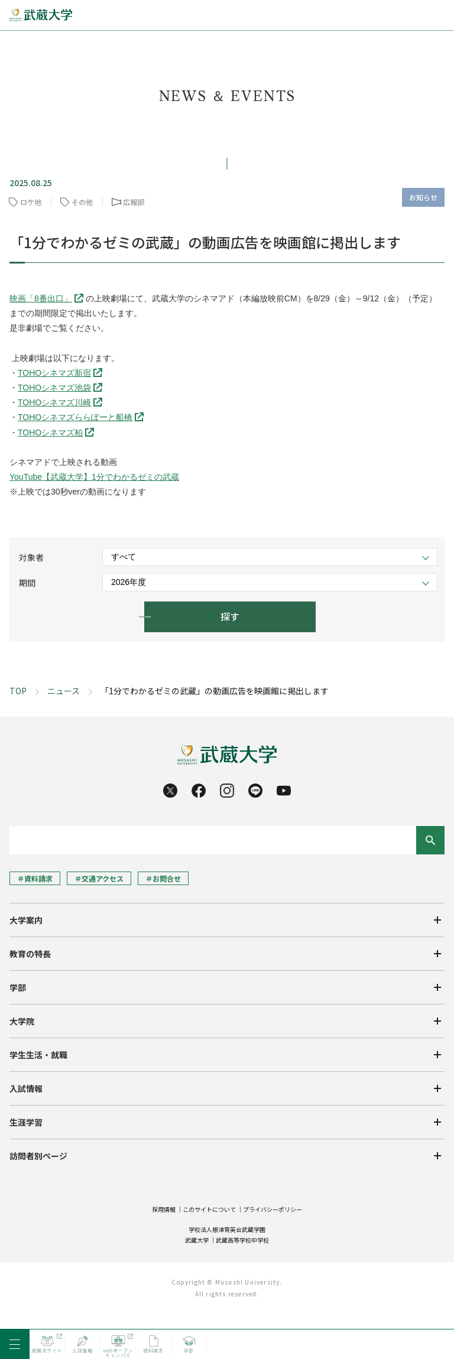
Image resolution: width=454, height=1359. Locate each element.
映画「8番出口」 (40, 298)
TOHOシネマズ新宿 (54, 373)
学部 (17, 987)
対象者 (31, 557)
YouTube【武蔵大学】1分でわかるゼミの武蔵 (94, 477)
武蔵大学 (197, 1240)
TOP (18, 691)
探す (229, 616)
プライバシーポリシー (272, 1209)
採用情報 (164, 1209)
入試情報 (26, 1088)
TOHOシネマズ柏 (50, 432)
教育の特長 (30, 954)
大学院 (21, 1021)
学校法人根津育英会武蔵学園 (227, 1229)
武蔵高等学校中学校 (242, 1240)
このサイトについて (209, 1209)
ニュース (63, 691)
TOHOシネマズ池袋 (54, 387)
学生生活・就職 (38, 1055)
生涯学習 (26, 1122)
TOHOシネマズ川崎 (54, 402)
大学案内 (26, 920)
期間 (27, 582)
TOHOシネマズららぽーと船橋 (75, 417)
